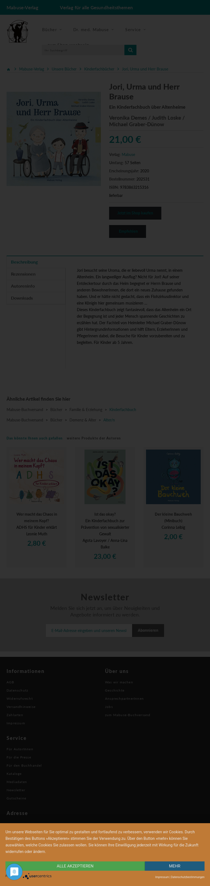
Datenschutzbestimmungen (188, 877)
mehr (174, 866)
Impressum (162, 877)
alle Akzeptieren (75, 866)
